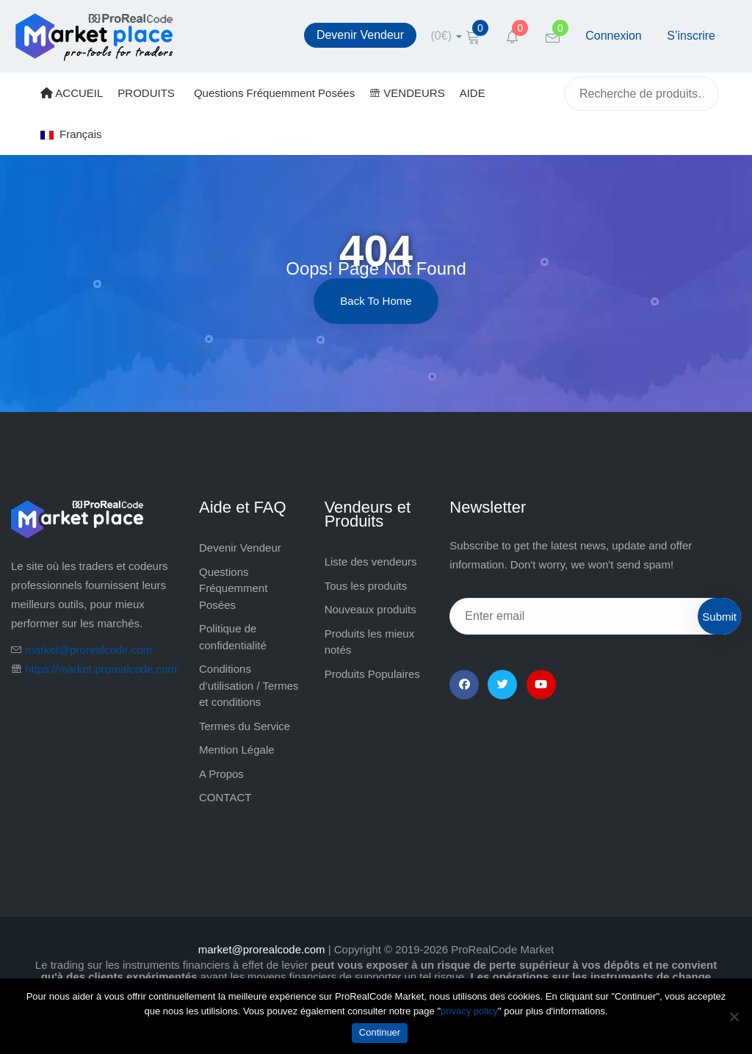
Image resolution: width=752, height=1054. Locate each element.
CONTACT (225, 797)
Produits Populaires (372, 674)
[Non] (733, 1016)
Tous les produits (366, 586)
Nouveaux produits (370, 609)
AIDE (472, 93)
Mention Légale (237, 749)
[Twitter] (502, 684)
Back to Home (375, 301)
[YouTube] (541, 684)
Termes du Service (244, 726)
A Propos (221, 774)
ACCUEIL (71, 93)
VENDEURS (407, 93)
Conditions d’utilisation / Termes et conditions (249, 685)
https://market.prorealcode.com (101, 669)
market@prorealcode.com (88, 649)
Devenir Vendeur (360, 35)
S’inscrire (691, 35)
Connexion (613, 35)
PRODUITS (146, 93)
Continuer (379, 1032)
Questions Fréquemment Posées (274, 93)
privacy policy (469, 1011)
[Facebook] (464, 684)
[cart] (447, 35)
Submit (719, 616)
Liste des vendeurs (371, 561)
